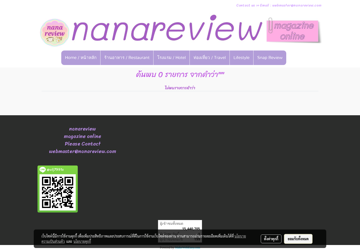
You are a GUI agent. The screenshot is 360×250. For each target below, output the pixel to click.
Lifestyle (242, 58)
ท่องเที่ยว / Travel (210, 58)
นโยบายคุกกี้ (82, 241)
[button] (294, 58)
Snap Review (269, 58)
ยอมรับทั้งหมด (298, 238)
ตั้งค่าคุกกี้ (271, 238)
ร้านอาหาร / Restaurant (127, 58)
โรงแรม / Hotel (171, 58)
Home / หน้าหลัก (80, 58)
